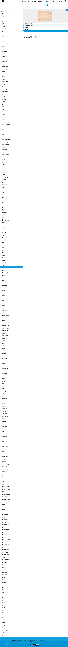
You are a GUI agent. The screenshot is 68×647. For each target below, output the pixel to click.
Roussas (3, 476)
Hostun (3, 247)
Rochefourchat (4, 461)
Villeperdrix (3, 632)
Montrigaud (3, 360)
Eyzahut (3, 217)
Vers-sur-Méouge (4, 625)
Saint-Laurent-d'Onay (5, 519)
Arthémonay (4, 33)
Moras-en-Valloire (4, 365)
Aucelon (3, 38)
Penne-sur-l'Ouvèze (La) (5, 391)
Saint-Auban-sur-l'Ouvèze (6, 489)
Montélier (3, 338)
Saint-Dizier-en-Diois (5, 501)
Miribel (3, 318)
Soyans (3, 579)
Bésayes (3, 86)
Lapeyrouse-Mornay (5, 272)
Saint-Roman (4, 547)
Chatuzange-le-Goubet (5, 149)
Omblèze (3, 378)
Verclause (3, 620)
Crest (2, 182)
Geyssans (3, 230)
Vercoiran (3, 622)
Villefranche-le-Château (5, 630)
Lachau (3, 270)
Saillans (3, 484)
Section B (3, 257)
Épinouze (3, 197)
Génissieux (3, 227)
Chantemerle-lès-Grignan (6, 124)
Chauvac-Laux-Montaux (5, 154)
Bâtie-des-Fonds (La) (5, 56)
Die (2, 189)
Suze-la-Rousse (4, 582)
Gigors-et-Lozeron (4, 232)
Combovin (3, 169)
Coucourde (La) (4, 179)
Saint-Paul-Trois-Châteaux (6, 542)
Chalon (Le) (3, 116)
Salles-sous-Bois (4, 562)
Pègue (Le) (3, 386)
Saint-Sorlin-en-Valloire (5, 552)
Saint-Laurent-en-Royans (5, 521)
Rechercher (34, 1)
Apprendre (46, 1)
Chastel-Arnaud (4, 136)
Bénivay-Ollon (4, 84)
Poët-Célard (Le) (4, 408)
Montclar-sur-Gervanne (5, 335)
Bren (2, 104)
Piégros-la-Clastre (4, 398)
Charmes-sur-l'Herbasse (5, 131)
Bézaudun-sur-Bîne (5, 89)
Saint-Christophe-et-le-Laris (6, 499)
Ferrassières (3, 222)
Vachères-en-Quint (5, 604)
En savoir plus (31, 644)
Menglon (3, 308)
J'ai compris (37, 644)
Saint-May (3, 532)
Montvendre (3, 363)
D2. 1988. (4, 267)
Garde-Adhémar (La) (5, 225)
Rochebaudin (4, 451)
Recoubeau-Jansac (5, 441)
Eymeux (3, 214)
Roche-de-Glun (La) (5, 456)
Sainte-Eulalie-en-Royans (5, 506)
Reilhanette (3, 443)
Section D (3, 260)
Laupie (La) (3, 275)
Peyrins (3, 393)
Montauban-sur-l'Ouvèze (5, 325)
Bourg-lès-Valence (4, 99)
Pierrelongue (4, 401)
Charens (3, 129)
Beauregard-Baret (4, 71)
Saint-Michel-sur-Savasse (5, 534)
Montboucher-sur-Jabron (5, 328)
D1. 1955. (4, 262)
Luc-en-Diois (4, 290)
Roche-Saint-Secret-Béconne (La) (7, 464)
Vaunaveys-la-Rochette (5, 615)
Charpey (3, 134)
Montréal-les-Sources (5, 358)
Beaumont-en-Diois (5, 66)
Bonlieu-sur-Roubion (5, 91)
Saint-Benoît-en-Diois (5, 496)
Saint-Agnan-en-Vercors (5, 486)
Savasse (3, 569)
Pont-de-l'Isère (4, 423)
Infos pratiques (59, 1)
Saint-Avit (3, 491)
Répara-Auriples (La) (5, 446)
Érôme (3, 199)
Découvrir (40, 1)
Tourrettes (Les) (4, 594)
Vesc (2, 627)
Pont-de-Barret (4, 421)
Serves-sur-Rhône (4, 572)
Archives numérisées (25, 1)
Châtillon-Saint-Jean (5, 147)
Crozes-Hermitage (4, 184)
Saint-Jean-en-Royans (5, 514)
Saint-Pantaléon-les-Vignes (6, 539)
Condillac (3, 172)
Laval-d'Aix (3, 277)
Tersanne (3, 587)
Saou (2, 564)
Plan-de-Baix (4, 406)
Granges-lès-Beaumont (5, 240)
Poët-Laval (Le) (4, 411)
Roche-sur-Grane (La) (5, 466)
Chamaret (3, 119)
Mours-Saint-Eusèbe (5, 373)
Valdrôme (3, 607)
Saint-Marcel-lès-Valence (5, 524)
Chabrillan (3, 111)
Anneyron (3, 26)
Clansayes (3, 157)
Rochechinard (4, 454)
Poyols (3, 428)
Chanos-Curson (4, 121)
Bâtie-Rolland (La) (4, 58)
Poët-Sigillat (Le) (4, 413)
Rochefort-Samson (4, 459)
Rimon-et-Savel (4, 448)
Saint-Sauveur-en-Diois (5, 549)
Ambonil (3, 21)
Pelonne (3, 388)
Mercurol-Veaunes (4, 310)
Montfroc (3, 343)
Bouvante (3, 101)
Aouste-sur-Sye (4, 28)
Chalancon (3, 114)
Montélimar (3, 340)
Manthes (3, 298)
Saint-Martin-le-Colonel (5, 529)
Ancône (3, 23)
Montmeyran (4, 353)
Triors (2, 597)
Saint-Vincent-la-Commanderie (6, 559)
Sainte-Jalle (3, 509)
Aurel (2, 41)
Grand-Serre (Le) (4, 235)
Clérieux (3, 162)
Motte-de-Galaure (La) (5, 370)
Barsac (3, 53)
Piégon (3, 396)
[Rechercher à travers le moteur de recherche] (28, 5)
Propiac (3, 433)
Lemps (3, 280)
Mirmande (3, 320)
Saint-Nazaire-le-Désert (5, 537)
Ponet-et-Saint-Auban (5, 416)
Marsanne (3, 305)
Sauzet (3, 567)
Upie (2, 602)
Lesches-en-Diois (4, 285)
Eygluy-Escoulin (4, 212)
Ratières (3, 438)
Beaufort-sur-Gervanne (5, 64)
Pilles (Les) (3, 403)
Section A (3, 255)
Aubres (3, 36)
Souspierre (3, 577)
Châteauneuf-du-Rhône (5, 142)
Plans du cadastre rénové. (5, 11)
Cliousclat (3, 164)
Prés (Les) (3, 431)
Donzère (3, 194)
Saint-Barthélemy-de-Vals (6, 494)
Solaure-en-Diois (4, 574)
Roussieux (3, 479)
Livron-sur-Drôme (4, 287)
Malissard (3, 295)
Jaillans (3, 250)
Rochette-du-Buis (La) (5, 469)
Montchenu (3, 333)
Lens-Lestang (4, 282)
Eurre (2, 207)
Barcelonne (3, 48)
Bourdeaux (3, 96)
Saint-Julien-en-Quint (5, 516)
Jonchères (3, 252)
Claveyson (3, 159)
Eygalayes (3, 209)
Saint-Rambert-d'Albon (5, 544)
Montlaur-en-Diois (4, 350)
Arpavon (3, 31)
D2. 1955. (4, 265)
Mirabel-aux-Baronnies (5, 315)
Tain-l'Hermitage (4, 584)
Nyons (3, 376)
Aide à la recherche (23, 6)
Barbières (3, 46)
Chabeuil (3, 109)
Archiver (52, 1)
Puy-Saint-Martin (4, 436)
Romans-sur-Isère (4, 471)
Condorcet (3, 174)
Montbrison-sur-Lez (5, 330)
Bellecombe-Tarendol (5, 81)
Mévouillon (3, 313)
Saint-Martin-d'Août (5, 526)
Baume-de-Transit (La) (5, 61)
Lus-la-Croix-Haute (5, 292)
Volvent (3, 635)
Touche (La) (3, 592)
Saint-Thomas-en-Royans (5, 554)
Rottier (3, 474)
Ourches (3, 383)
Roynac (3, 481)
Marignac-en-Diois (4, 303)
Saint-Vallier (3, 557)
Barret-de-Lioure (4, 51)
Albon (2, 13)
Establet (3, 204)
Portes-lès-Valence (4, 426)
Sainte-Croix (3, 504)
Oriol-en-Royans (4, 381)
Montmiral (3, 355)
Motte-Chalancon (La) (5, 368)
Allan (2, 18)
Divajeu (3, 192)
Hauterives (3, 245)
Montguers (3, 345)
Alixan (3, 16)
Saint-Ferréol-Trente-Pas (5, 511)
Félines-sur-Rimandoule (5, 220)
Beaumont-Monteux (5, 69)
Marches (3, 300)
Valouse (3, 612)
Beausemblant (4, 74)
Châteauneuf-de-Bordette (6, 139)
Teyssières (3, 589)
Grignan (3, 242)
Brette (3, 106)
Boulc (2, 94)
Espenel (3, 202)
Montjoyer (3, 348)
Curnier (3, 187)
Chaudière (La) (4, 152)
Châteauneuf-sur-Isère (5, 144)
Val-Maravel (3, 610)
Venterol (3, 617)
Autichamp (3, 43)
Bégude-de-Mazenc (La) (5, 79)
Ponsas (3, 418)
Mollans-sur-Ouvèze (5, 323)
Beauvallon (3, 76)
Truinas (3, 599)
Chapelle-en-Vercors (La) (5, 126)
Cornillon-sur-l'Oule (5, 177)
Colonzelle (3, 167)
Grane (3, 237)
